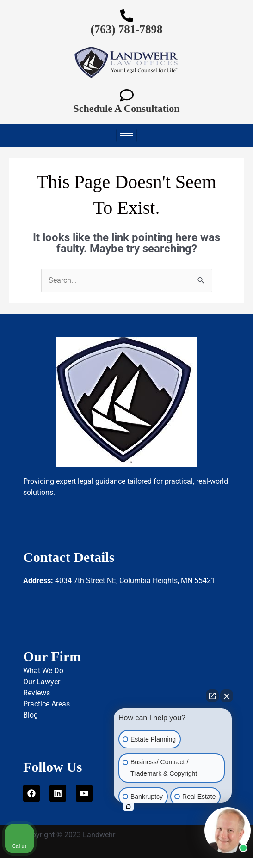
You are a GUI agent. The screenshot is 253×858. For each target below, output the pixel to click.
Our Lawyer (41, 681)
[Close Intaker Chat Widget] (226, 695)
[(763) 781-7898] (126, 15)
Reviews (36, 692)
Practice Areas (46, 704)
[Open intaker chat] (128, 807)
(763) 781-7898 (126, 29)
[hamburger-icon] (126, 135)
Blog (30, 715)
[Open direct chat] (212, 695)
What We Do (43, 670)
